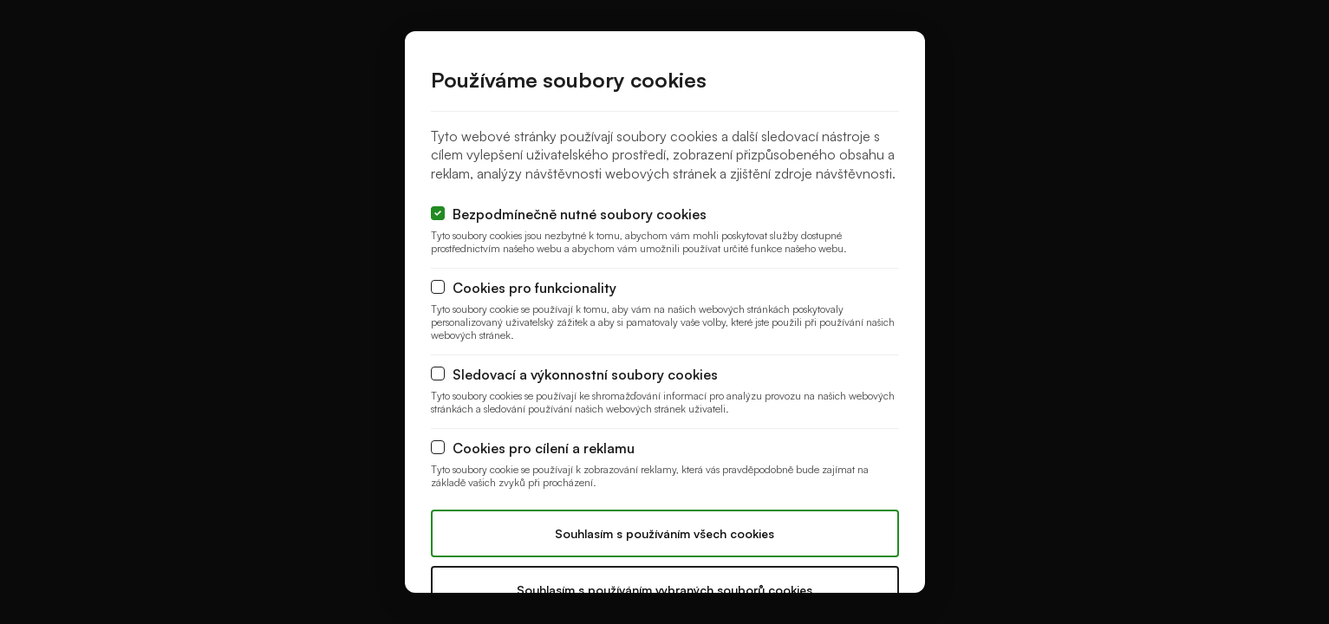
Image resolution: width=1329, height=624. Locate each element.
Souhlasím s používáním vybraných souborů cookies (664, 589)
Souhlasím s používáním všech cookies (664, 533)
